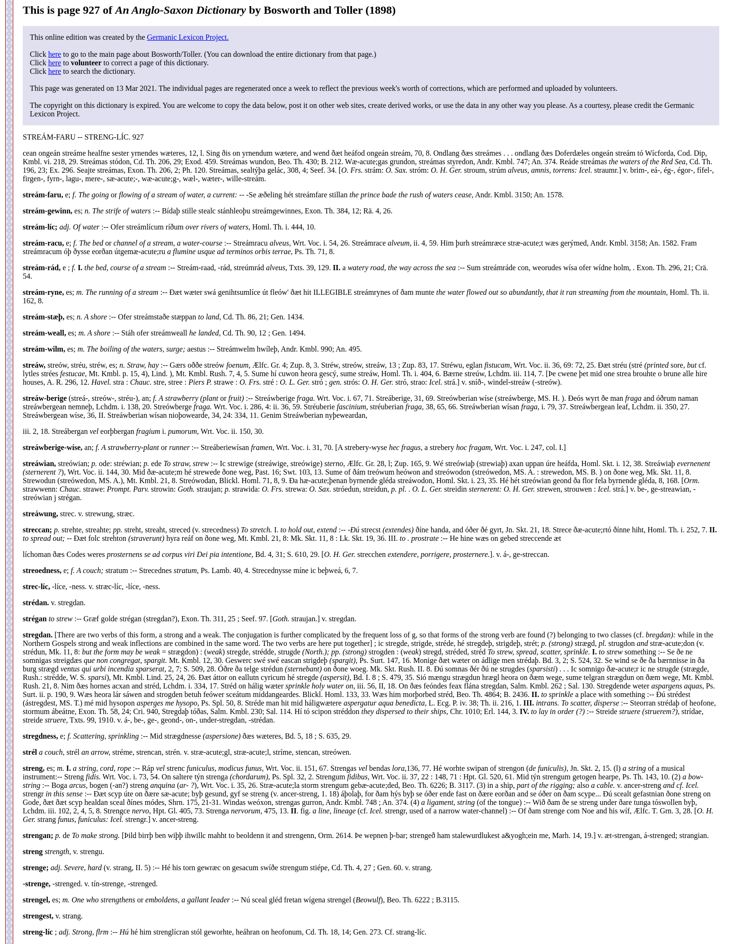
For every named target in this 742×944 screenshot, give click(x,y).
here (55, 54)
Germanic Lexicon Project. (188, 37)
